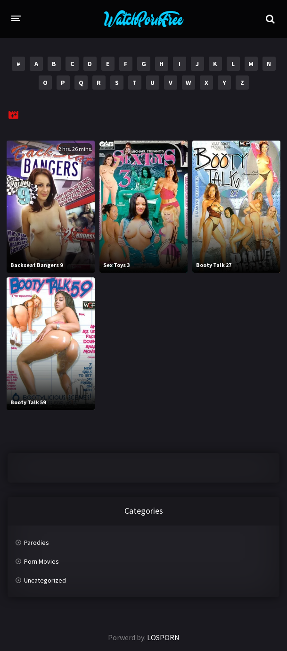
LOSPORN (163, 637)
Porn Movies (41, 561)
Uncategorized (45, 580)
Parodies (36, 542)
